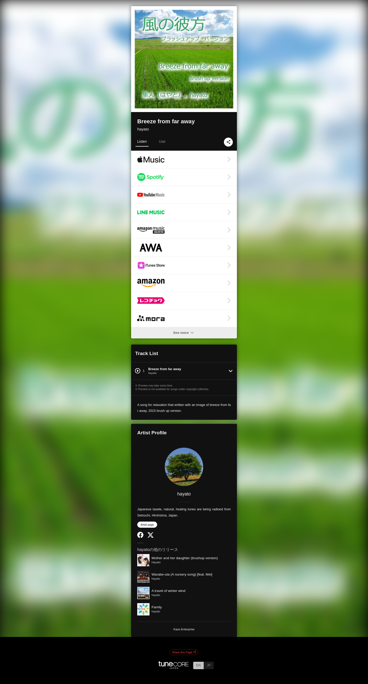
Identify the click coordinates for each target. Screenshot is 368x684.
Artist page (147, 524)
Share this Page (184, 652)
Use (162, 141)
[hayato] (184, 467)
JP (209, 665)
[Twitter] (150, 536)
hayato (143, 129)
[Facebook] (140, 537)
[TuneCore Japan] (173, 667)
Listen (142, 141)
